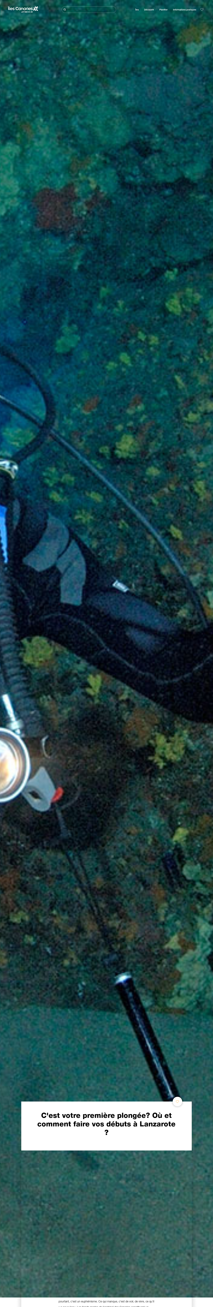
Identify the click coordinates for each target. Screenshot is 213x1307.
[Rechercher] (89, 9)
